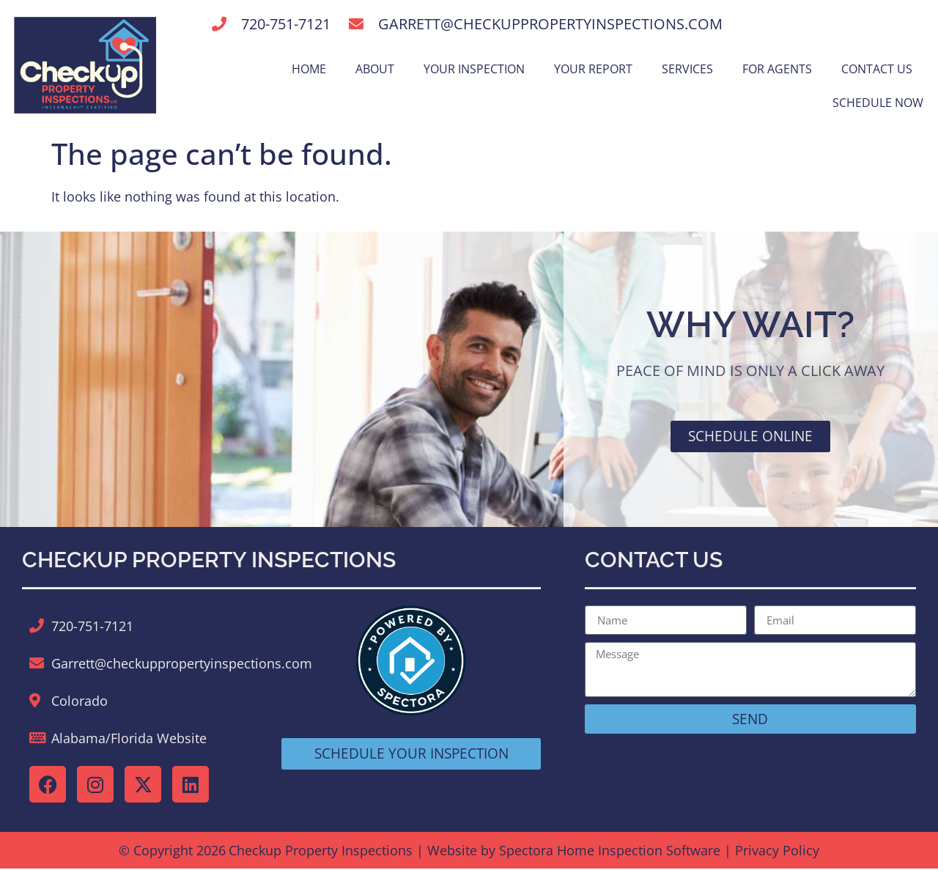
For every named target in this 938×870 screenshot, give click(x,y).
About (374, 69)
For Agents (777, 69)
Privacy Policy (777, 851)
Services (687, 69)
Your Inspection (474, 69)
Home (309, 69)
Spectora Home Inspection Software (609, 851)
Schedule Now (877, 103)
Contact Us (876, 69)
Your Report (593, 69)
